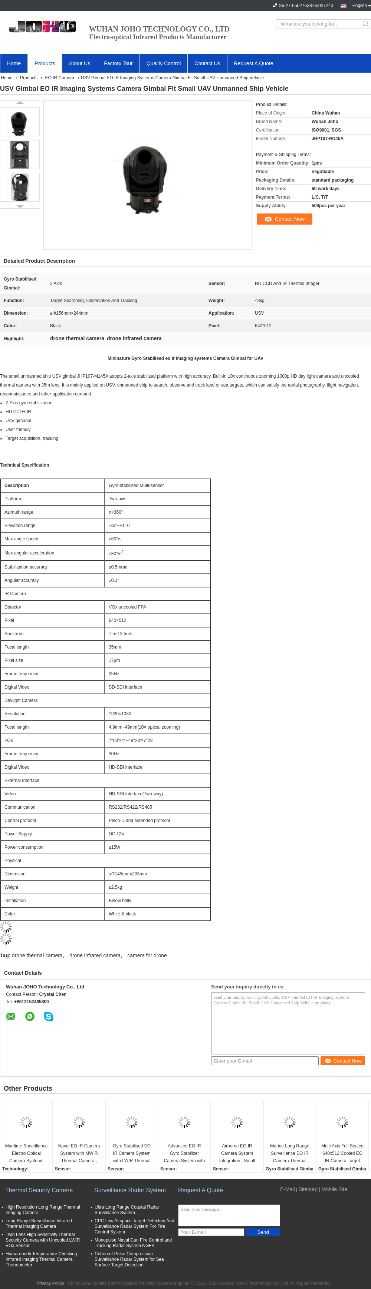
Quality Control (164, 63)
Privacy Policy (50, 1283)
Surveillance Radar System (130, 1190)
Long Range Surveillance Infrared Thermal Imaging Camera (39, 1223)
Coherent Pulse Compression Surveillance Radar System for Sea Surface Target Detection (129, 1259)
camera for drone (147, 955)
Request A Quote (253, 63)
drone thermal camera (37, 955)
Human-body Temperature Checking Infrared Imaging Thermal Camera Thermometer (41, 1259)
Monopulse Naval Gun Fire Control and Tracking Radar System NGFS (133, 1242)
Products (45, 63)
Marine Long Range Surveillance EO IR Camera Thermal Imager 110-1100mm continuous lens (289, 1153)
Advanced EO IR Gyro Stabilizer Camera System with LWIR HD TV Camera (184, 1153)
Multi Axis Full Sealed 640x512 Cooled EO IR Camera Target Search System (342, 1153)
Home (14, 63)
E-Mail (287, 1189)
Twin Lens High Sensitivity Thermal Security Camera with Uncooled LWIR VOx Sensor (43, 1240)
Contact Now (290, 219)
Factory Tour (118, 63)
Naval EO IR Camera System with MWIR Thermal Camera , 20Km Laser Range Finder (79, 1153)
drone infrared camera (95, 955)
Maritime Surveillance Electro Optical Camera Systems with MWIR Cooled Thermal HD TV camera (26, 1153)
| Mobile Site (333, 1189)
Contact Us (207, 63)
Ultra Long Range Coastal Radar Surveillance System (127, 1209)
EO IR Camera (59, 77)
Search (366, 24)
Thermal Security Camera (39, 1190)
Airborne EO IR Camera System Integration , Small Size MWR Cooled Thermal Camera (237, 1153)
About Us (80, 63)
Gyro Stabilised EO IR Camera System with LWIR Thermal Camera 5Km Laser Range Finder (131, 1153)
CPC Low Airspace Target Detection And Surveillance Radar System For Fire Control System (134, 1226)
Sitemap (307, 1189)
